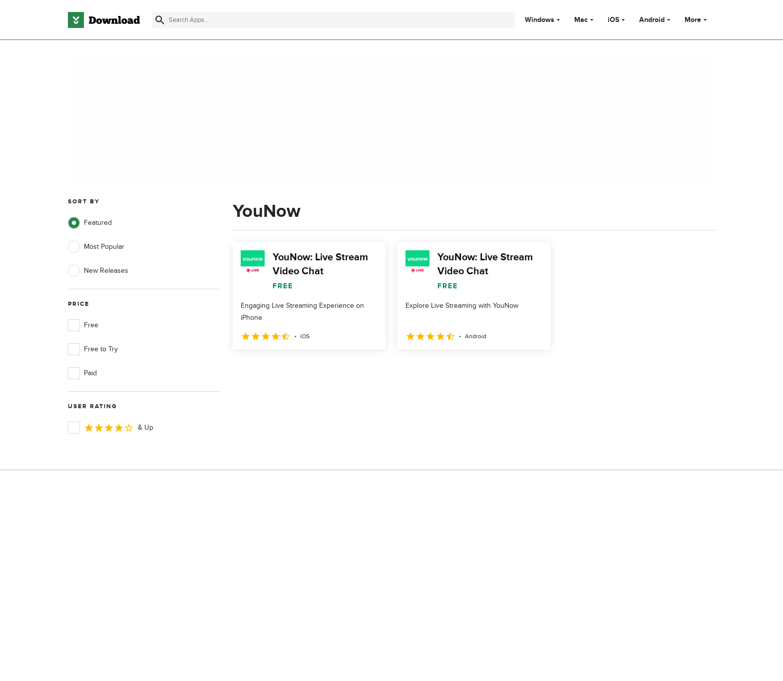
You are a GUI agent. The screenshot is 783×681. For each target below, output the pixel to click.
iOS (613, 19)
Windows (539, 19)
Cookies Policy (452, 558)
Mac (581, 19)
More (697, 19)
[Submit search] (160, 20)
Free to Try (93, 349)
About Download (275, 523)
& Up (110, 428)
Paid (82, 373)
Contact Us (266, 558)
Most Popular (96, 247)
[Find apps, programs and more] (333, 20)
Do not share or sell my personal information (466, 580)
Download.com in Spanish (289, 575)
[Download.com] (104, 20)
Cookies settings (455, 603)
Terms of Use (450, 540)
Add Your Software (278, 540)
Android (652, 19)
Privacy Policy (451, 523)
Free (83, 325)
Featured (90, 223)
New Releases (98, 271)
